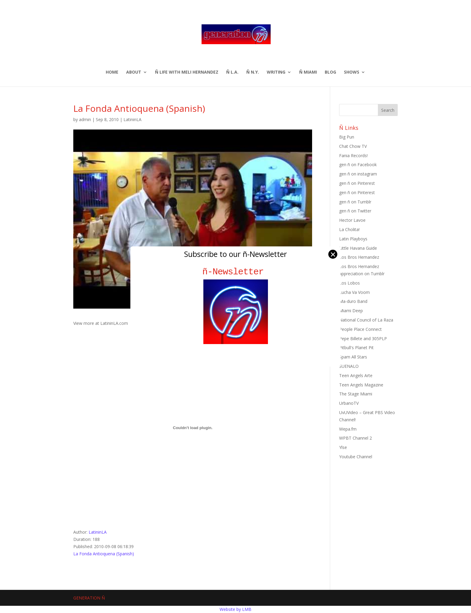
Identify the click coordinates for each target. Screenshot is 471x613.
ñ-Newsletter (235, 272)
